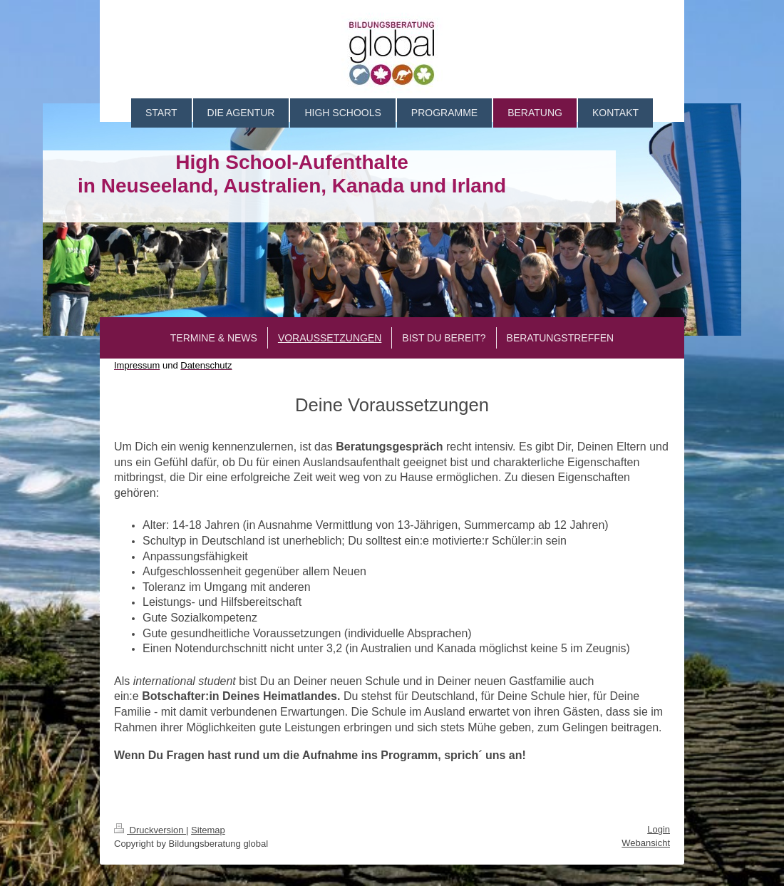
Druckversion (150, 830)
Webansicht (645, 843)
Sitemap (208, 830)
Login (658, 829)
